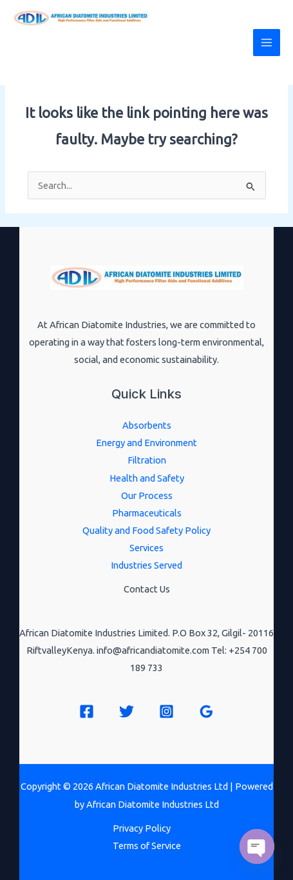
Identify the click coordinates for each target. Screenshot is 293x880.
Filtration (147, 460)
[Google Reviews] (206, 711)
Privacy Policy (142, 828)
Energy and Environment (146, 442)
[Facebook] (86, 711)
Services (146, 547)
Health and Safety (146, 478)
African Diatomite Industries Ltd (98, 50)
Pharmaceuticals (147, 512)
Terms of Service (147, 845)
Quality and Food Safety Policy (146, 530)
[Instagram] (166, 711)
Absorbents (146, 425)
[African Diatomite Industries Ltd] (81, 18)
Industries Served (146, 565)
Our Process (147, 495)
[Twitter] (126, 711)
